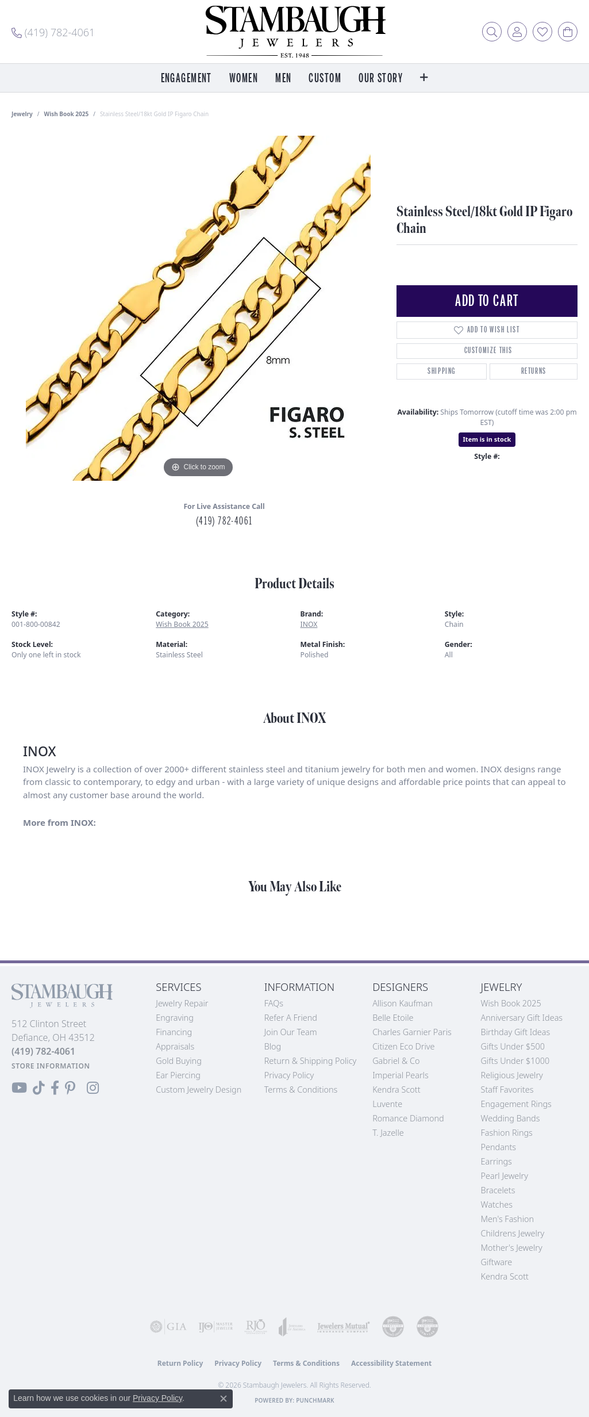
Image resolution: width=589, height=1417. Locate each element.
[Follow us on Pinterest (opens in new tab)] (70, 1088)
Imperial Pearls (400, 1075)
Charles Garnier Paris (412, 1032)
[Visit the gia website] (168, 1326)
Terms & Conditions (301, 1089)
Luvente (387, 1103)
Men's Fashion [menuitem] (507, 1218)
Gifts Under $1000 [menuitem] (515, 1060)
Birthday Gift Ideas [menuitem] (515, 1032)
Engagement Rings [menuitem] (516, 1103)
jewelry (22, 114)
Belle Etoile (392, 1017)
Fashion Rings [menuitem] (507, 1132)
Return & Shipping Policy (310, 1060)
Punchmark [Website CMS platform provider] (315, 1400)
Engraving (175, 1017)
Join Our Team (290, 1032)
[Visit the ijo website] (215, 1326)
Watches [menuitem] (497, 1204)
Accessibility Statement (391, 1363)
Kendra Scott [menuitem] (505, 1276)
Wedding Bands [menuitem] (510, 1118)
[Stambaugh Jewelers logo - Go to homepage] (295, 32)
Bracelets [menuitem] (498, 1190)
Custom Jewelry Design (198, 1089)
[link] (53, 31)
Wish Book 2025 (66, 114)
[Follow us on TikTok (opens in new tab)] (39, 1088)
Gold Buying (179, 1060)
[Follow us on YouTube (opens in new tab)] (19, 1088)
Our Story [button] (381, 78)
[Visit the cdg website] (393, 1326)
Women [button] (243, 78)
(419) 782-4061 (224, 521)
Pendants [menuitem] (499, 1147)
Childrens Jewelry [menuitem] (513, 1233)
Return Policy (180, 1363)
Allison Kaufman (402, 1003)
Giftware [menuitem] (497, 1262)
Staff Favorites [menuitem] (507, 1089)
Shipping (442, 371)
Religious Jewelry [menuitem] (512, 1075)
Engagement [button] (186, 78)
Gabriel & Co (395, 1060)
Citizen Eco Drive (403, 1046)
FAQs (273, 1003)
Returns (533, 371)
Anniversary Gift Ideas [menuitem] (522, 1017)
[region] (198, 308)
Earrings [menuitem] (496, 1161)
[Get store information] (50, 1066)
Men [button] (283, 78)
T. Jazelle (388, 1132)
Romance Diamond (408, 1118)
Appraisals (175, 1046)
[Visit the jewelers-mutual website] (343, 1326)
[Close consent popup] (223, 1398)
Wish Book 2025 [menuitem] (511, 1003)
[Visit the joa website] (292, 1326)
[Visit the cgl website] (427, 1326)
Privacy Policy (289, 1075)
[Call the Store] (43, 1051)
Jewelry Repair (182, 1003)
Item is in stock (487, 439)
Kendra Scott (396, 1089)
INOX (309, 624)
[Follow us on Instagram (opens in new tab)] (93, 1088)
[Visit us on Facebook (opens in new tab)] (55, 1088)
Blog (273, 1046)
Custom (325, 78)
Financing (174, 1032)
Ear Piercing (178, 1075)
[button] (492, 31)
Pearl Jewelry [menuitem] (504, 1175)
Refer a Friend (290, 1017)
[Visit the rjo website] (255, 1326)
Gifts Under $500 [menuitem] (513, 1046)
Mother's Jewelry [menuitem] (511, 1247)
